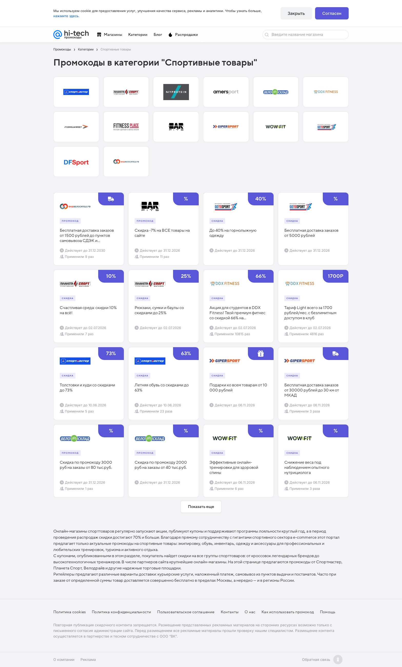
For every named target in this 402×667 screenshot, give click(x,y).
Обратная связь (316, 659)
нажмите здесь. (66, 16)
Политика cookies (69, 612)
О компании (63, 659)
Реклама (88, 659)
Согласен (331, 13)
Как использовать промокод (288, 612)
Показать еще (201, 506)
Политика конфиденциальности (121, 612)
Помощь (327, 612)
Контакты (230, 612)
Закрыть (296, 13)
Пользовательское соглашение (185, 612)
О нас (250, 612)
